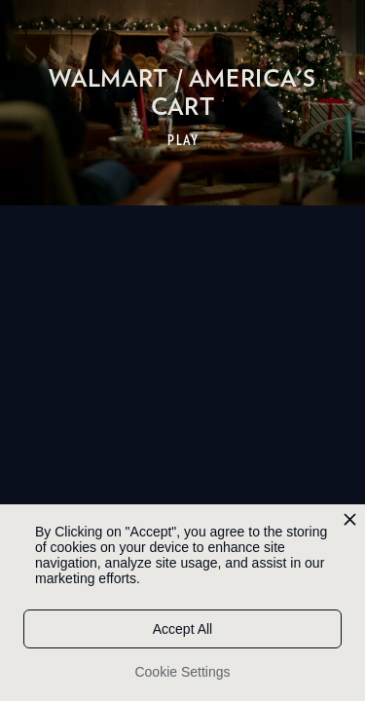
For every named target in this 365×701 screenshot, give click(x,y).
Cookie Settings (182, 672)
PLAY (183, 140)
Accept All (182, 629)
